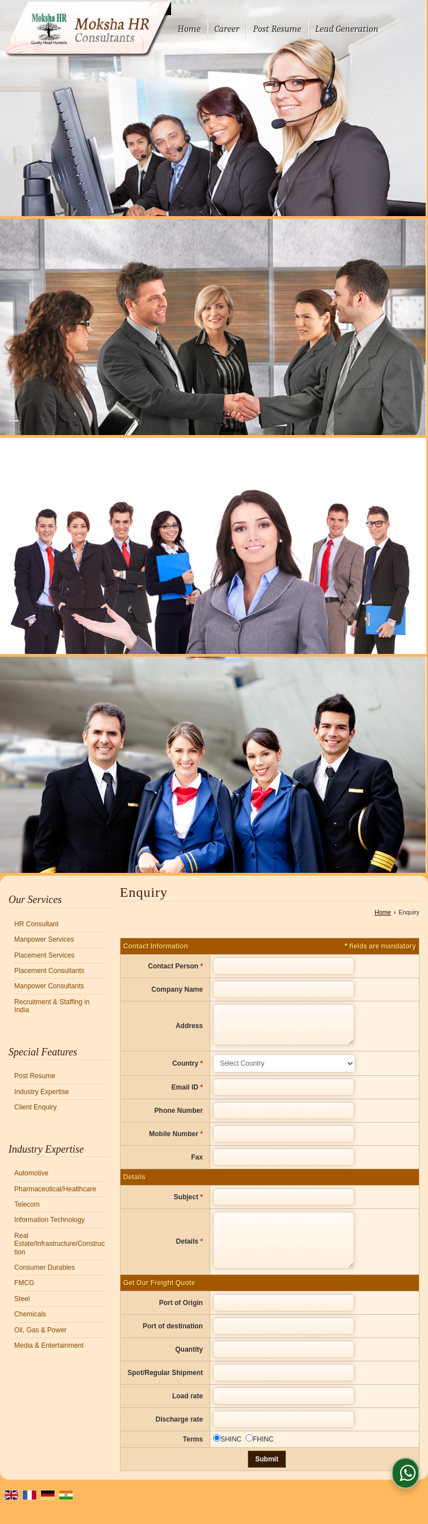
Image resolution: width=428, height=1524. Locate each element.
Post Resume (277, 28)
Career (226, 28)
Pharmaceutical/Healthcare (55, 1189)
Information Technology (49, 1220)
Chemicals (30, 1314)
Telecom (27, 1204)
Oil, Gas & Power (40, 1330)
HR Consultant (36, 924)
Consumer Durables (44, 1268)
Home (189, 28)
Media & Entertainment (49, 1345)
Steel (22, 1299)
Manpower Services (44, 939)
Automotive (31, 1173)
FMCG (24, 1283)
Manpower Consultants (49, 986)
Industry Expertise (41, 1092)
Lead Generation (347, 28)
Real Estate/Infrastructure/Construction (59, 1244)
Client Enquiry (35, 1107)
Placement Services (44, 955)
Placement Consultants (49, 971)
